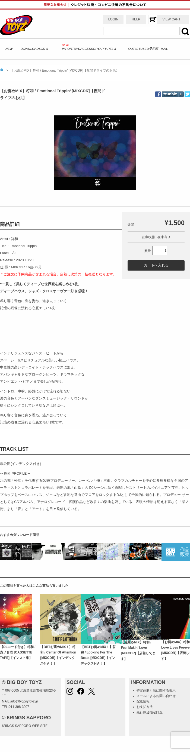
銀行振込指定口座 (150, 712)
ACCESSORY (90, 48)
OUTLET (134, 48)
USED (144, 48)
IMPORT (68, 48)
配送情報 (143, 701)
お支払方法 (145, 707)
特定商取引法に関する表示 (156, 690)
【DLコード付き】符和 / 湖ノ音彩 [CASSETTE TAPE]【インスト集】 (18, 652)
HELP (136, 19)
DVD (77, 48)
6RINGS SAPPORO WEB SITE (24, 726)
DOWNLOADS (31, 48)
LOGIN (113, 19)
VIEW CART (171, 19)
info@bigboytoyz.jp (24, 701)
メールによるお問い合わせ (156, 696)
